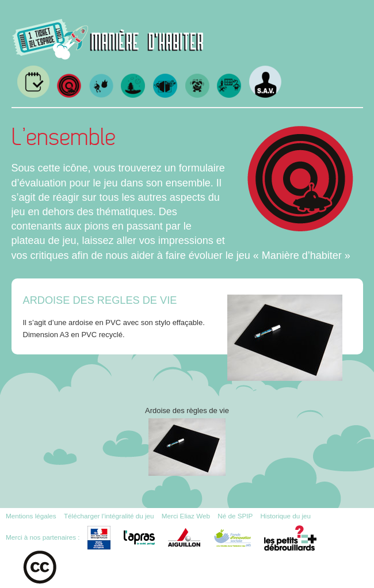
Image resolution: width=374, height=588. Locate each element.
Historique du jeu (285, 516)
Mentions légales (31, 516)
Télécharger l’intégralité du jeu (109, 516)
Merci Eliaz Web (186, 516)
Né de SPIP (235, 516)
